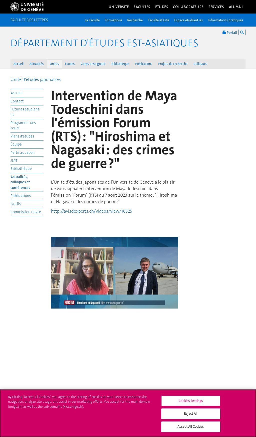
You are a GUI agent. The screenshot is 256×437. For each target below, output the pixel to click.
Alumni (236, 7)
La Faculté (92, 20)
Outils (15, 203)
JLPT (14, 160)
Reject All (190, 417)
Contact (17, 101)
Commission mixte (25, 211)
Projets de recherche (173, 64)
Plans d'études (22, 136)
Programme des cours (23, 125)
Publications (143, 64)
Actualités (37, 64)
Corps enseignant (93, 64)
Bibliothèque (120, 64)
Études (161, 7)
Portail (229, 32)
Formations (113, 20)
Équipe (16, 144)
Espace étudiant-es (188, 20)
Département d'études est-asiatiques (104, 43)
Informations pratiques (225, 20)
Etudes (70, 64)
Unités (54, 64)
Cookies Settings (190, 404)
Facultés (142, 7)
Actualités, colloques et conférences (20, 182)
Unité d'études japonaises (35, 79)
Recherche (135, 20)
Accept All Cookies (191, 430)
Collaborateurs (188, 7)
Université (119, 7)
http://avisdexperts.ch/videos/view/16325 (91, 211)
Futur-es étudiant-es (25, 112)
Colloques (200, 64)
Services (216, 7)
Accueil (19, 64)
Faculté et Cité (158, 20)
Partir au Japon (22, 152)
